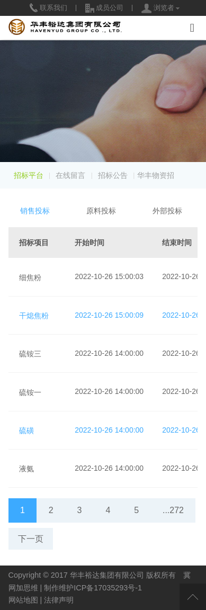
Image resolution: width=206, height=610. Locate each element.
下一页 (30, 538)
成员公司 (104, 8)
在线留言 (70, 175)
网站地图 (23, 600)
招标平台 (28, 175)
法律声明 (59, 600)
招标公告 (113, 175)
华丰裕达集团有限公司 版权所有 (123, 575)
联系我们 (48, 8)
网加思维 (23, 588)
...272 (173, 510)
